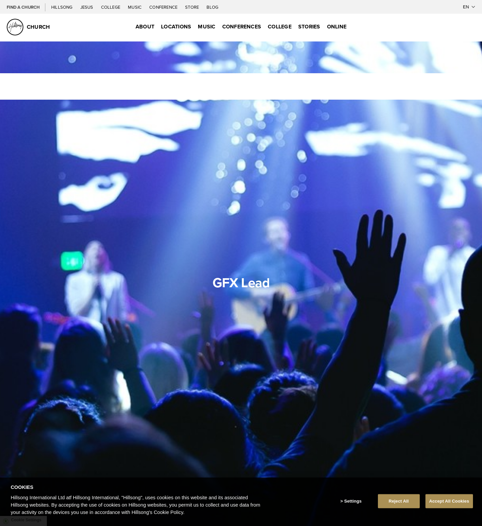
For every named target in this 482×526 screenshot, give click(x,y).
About (145, 26)
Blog (212, 7)
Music (135, 7)
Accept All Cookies (449, 501)
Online (336, 26)
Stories (309, 26)
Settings (353, 501)
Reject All (399, 501)
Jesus (87, 7)
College (111, 7)
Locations (176, 26)
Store (192, 7)
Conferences (241, 26)
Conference (163, 7)
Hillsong (62, 7)
